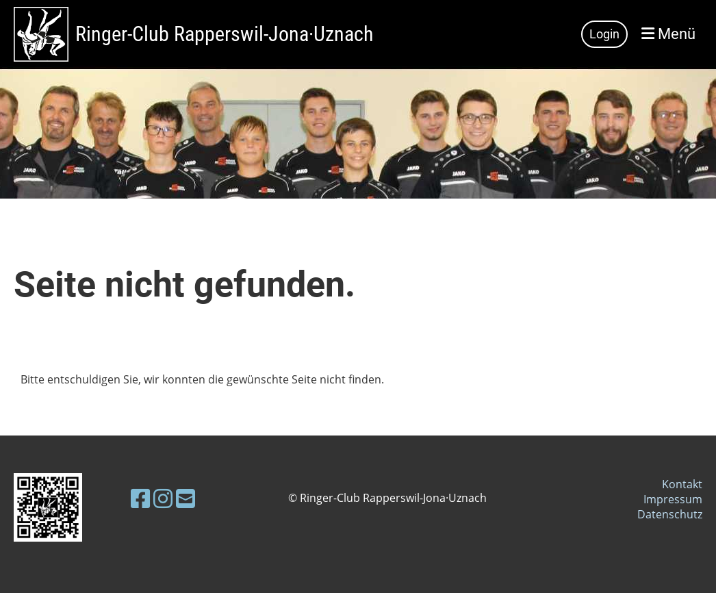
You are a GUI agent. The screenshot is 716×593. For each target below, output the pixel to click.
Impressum (672, 499)
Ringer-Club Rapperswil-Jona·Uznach (224, 34)
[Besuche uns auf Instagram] (162, 498)
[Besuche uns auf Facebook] (140, 498)
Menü (668, 33)
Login (604, 34)
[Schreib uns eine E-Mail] (185, 498)
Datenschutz (669, 514)
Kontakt (682, 484)
